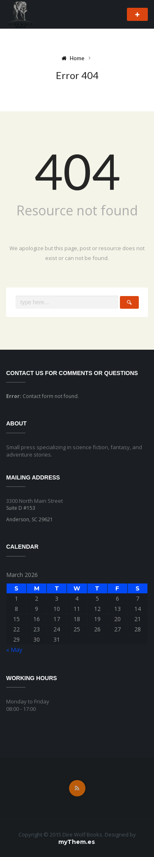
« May (14, 649)
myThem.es (76, 842)
